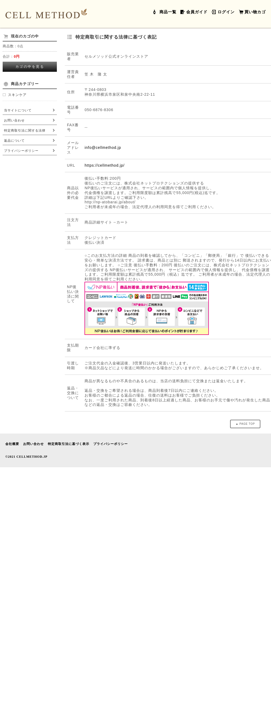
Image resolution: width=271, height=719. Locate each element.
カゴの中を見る (29, 67)
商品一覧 (167, 12)
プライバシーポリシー (21, 151)
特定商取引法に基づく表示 (68, 444)
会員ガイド (197, 12)
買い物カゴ (255, 12)
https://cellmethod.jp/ (104, 165)
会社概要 (12, 444)
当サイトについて (18, 110)
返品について (14, 140)
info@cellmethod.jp (102, 147)
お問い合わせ (14, 120)
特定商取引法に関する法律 (24, 130)
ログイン (226, 12)
